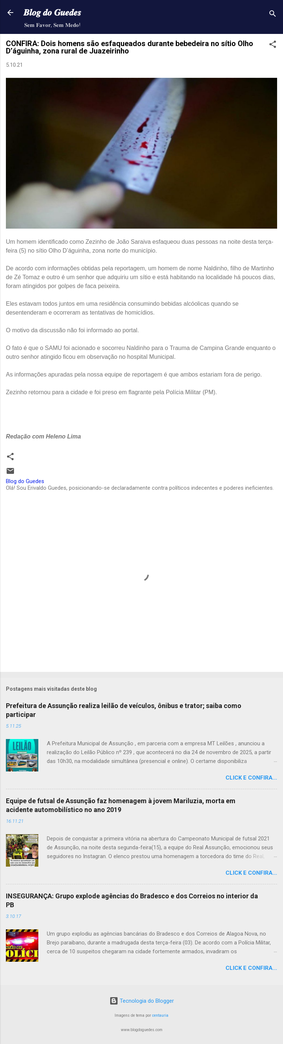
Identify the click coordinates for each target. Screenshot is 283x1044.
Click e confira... (251, 777)
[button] (272, 45)
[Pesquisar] (272, 15)
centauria (160, 1015)
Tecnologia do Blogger (141, 1001)
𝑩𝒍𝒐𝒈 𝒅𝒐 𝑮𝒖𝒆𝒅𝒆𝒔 (52, 12)
